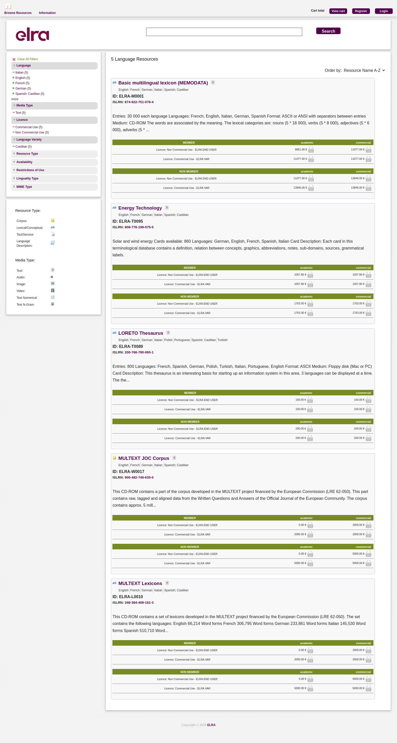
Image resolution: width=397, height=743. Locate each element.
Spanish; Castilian (27, 94)
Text (18, 113)
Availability (24, 162)
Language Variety (29, 139)
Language (23, 65)
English (20, 78)
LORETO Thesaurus (140, 333)
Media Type (24, 105)
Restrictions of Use (30, 170)
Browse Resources (18, 13)
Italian (19, 72)
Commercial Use (26, 127)
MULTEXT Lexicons (140, 583)
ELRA (211, 725)
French (20, 83)
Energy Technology (140, 208)
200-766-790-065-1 (139, 352)
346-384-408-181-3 (139, 602)
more (14, 99)
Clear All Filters (27, 59)
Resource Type (27, 153)
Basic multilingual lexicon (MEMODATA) (163, 82)
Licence (22, 120)
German (20, 88)
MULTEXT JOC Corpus (143, 458)
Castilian (21, 146)
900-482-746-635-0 (139, 477)
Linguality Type (27, 178)
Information (47, 13)
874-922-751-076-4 (139, 102)
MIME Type (24, 187)
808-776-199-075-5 (139, 227)
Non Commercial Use (29, 132)
